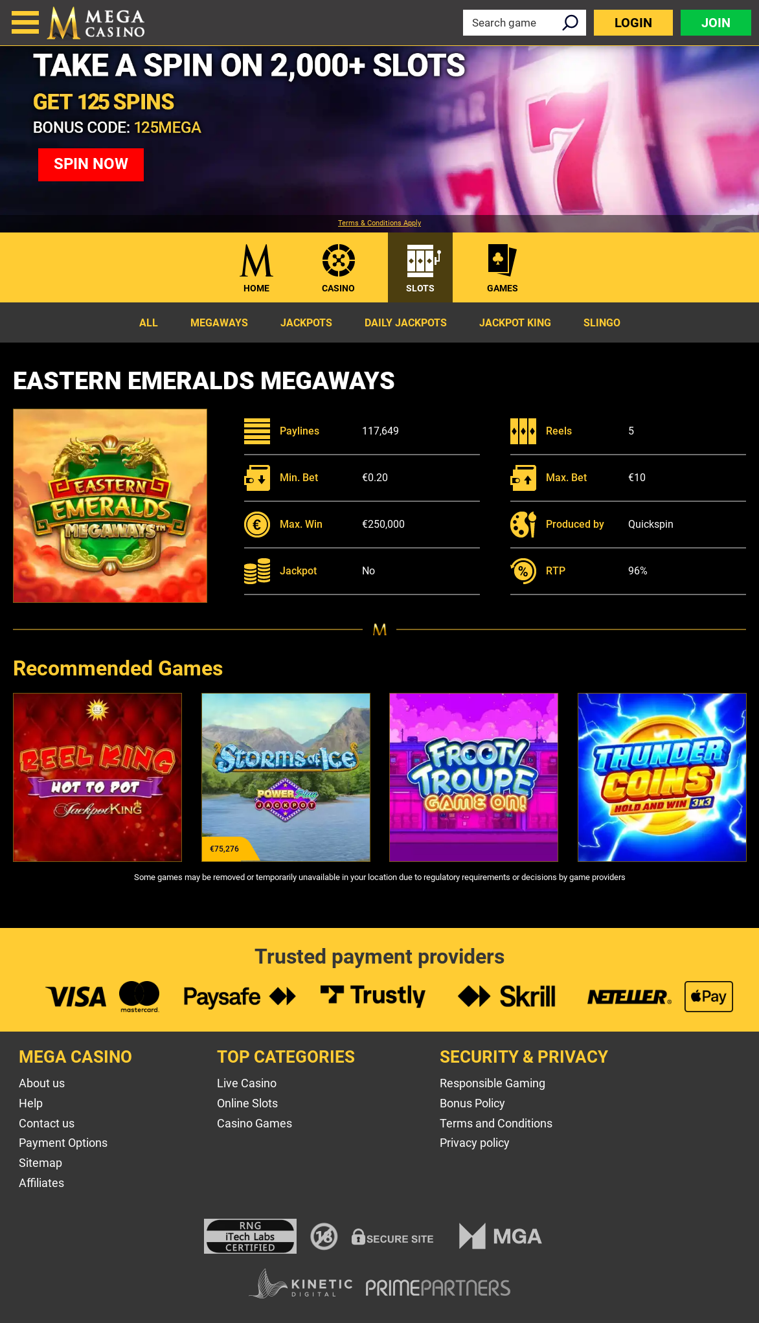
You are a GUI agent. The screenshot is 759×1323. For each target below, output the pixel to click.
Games (502, 288)
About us (42, 1083)
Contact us (46, 1123)
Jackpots (306, 323)
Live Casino (247, 1083)
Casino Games (254, 1123)
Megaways (219, 323)
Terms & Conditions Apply (379, 223)
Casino (338, 288)
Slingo (601, 323)
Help (31, 1103)
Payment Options (63, 1142)
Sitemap (40, 1163)
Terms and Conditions (496, 1123)
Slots (420, 288)
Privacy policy (475, 1142)
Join (716, 22)
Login (633, 22)
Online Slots (247, 1103)
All (148, 323)
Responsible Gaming (492, 1083)
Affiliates (41, 1183)
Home (256, 288)
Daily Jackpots (406, 323)
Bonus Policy (472, 1103)
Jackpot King (515, 323)
